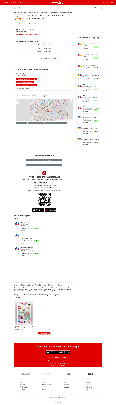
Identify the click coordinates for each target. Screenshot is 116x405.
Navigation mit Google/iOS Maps (55, 123)
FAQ (43, 387)
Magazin (105, 2)
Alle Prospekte (44, 333)
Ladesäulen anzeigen (36, 123)
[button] (71, 100)
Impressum (88, 390)
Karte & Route (31, 96)
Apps (111, 2)
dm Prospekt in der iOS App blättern (58, 363)
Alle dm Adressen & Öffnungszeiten (26, 85)
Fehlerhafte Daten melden (23, 88)
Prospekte (6, 2)
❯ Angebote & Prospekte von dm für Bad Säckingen (27, 23)
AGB (87, 389)
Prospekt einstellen (46, 384)
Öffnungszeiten (24, 386)
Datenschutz (89, 387)
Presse (87, 386)
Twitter (65, 386)
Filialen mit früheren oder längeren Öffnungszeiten (28, 34)
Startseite (22, 384)
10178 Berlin (96, 8)
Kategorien (21, 2)
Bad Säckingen (18, 12)
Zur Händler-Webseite (44, 160)
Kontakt (44, 389)
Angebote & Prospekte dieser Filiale (26, 79)
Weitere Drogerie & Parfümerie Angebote (44, 165)
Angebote (22, 389)
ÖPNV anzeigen (22, 123)
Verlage (44, 386)
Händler (13, 2)
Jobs (87, 384)
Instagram (66, 387)
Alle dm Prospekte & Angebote (25, 82)
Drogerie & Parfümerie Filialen (30, 12)
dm (23, 18)
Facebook (66, 384)
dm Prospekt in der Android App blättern (58, 361)
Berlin (61, 3)
